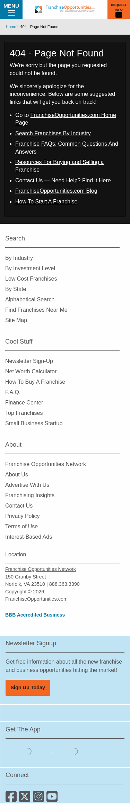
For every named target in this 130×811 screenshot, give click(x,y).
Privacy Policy (22, 516)
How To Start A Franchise (46, 201)
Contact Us (19, 506)
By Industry (19, 258)
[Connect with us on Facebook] (12, 799)
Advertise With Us (27, 485)
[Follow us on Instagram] (39, 799)
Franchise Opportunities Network (45, 464)
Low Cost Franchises (31, 279)
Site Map (16, 320)
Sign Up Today (27, 687)
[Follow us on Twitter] (26, 799)
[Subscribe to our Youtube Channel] (52, 799)
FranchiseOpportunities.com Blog (56, 191)
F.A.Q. (12, 392)
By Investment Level (30, 268)
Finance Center (24, 403)
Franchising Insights (29, 495)
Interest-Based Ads (28, 537)
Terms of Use (21, 526)
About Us (16, 474)
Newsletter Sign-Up (29, 361)
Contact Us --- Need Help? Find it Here (63, 180)
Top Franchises (24, 413)
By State (15, 289)
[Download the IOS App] (29, 751)
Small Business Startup (33, 423)
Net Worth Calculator (31, 371)
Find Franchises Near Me (36, 310)
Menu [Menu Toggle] (11, 9)
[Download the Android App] (74, 751)
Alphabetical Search (29, 299)
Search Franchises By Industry (53, 133)
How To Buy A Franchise (35, 382)
